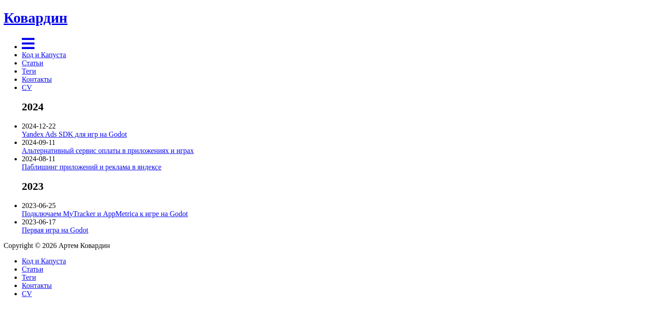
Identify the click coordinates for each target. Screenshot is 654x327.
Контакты (37, 79)
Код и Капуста (44, 55)
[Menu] (28, 46)
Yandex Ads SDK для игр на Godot (74, 134)
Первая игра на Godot (55, 230)
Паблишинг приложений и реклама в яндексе (91, 167)
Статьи (32, 63)
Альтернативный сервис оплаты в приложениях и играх (108, 150)
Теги (29, 71)
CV (27, 87)
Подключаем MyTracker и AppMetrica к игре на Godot (105, 214)
